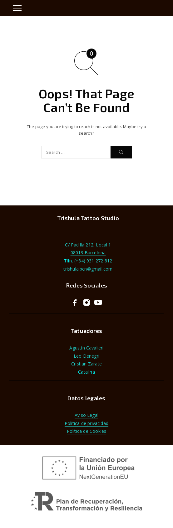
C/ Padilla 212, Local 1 (88, 245)
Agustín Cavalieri (86, 348)
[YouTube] (98, 303)
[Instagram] (86, 303)
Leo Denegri (86, 356)
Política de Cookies (86, 431)
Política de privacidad (86, 423)
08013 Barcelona (88, 253)
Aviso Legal (86, 415)
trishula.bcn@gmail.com (87, 269)
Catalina (86, 372)
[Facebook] (75, 303)
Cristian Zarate (86, 364)
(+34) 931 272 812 (93, 261)
